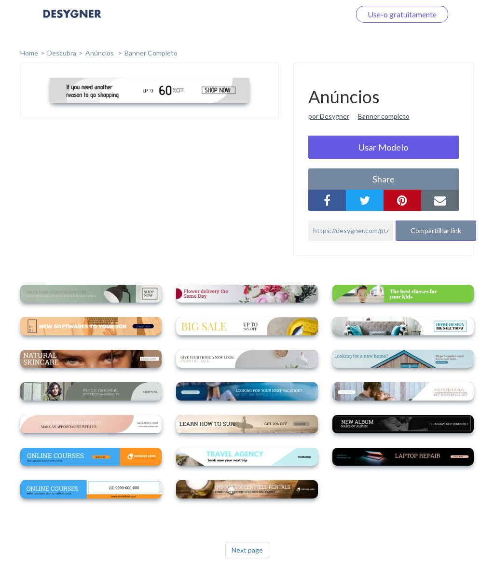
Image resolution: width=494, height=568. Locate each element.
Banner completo (151, 53)
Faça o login (319, 14)
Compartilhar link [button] (436, 230)
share (383, 179)
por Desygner (328, 116)
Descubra (61, 53)
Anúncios (100, 53)
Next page (247, 550)
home (29, 53)
